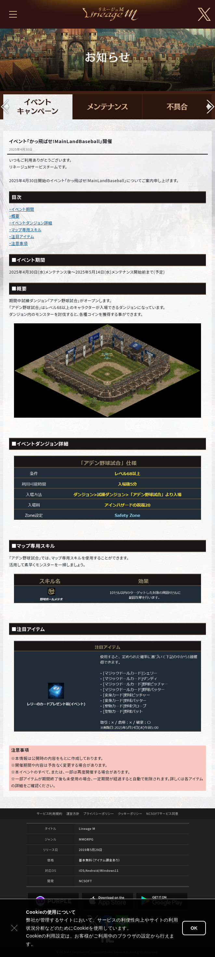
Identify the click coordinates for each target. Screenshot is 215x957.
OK (194, 928)
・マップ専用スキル (25, 229)
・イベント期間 (21, 209)
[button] (210, 107)
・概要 (14, 216)
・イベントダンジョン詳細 (30, 222)
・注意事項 (18, 243)
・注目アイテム (21, 236)
